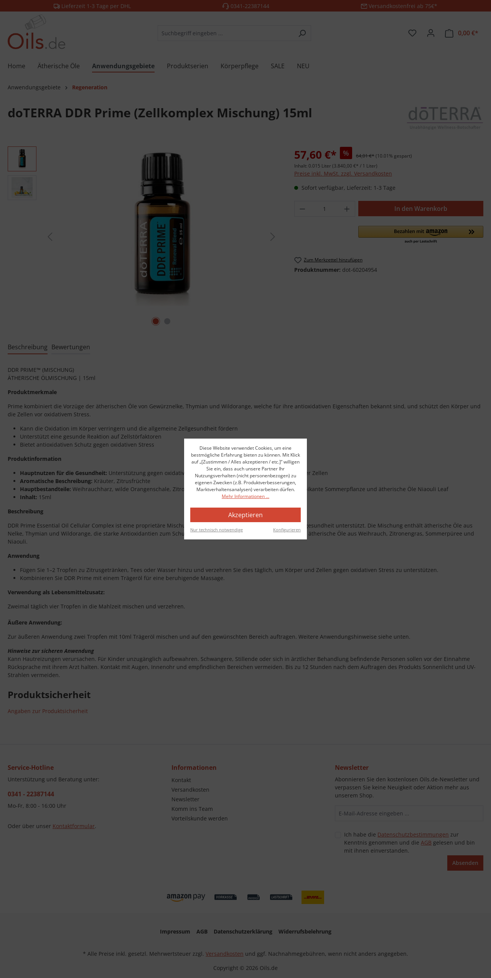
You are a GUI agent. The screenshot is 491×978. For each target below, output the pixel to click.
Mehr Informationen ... (245, 496)
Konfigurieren (287, 530)
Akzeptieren (245, 515)
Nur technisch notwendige (216, 530)
